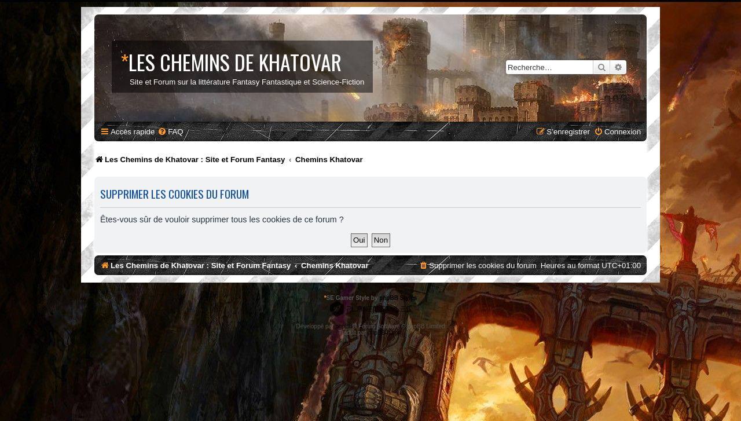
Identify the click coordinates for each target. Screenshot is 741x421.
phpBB (344, 326)
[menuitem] (170, 131)
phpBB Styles (398, 298)
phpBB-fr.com (385, 333)
